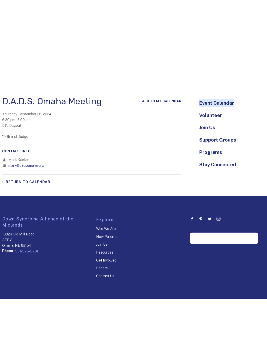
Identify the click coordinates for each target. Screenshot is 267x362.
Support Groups (217, 140)
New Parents (106, 237)
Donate (102, 268)
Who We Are (106, 229)
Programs (210, 152)
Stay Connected (217, 164)
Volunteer (210, 115)
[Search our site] (224, 238)
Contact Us (105, 276)
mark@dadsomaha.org (26, 165)
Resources (104, 252)
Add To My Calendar (161, 101)
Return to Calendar (28, 182)
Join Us (207, 127)
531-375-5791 (26, 251)
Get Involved (106, 260)
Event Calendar (216, 103)
